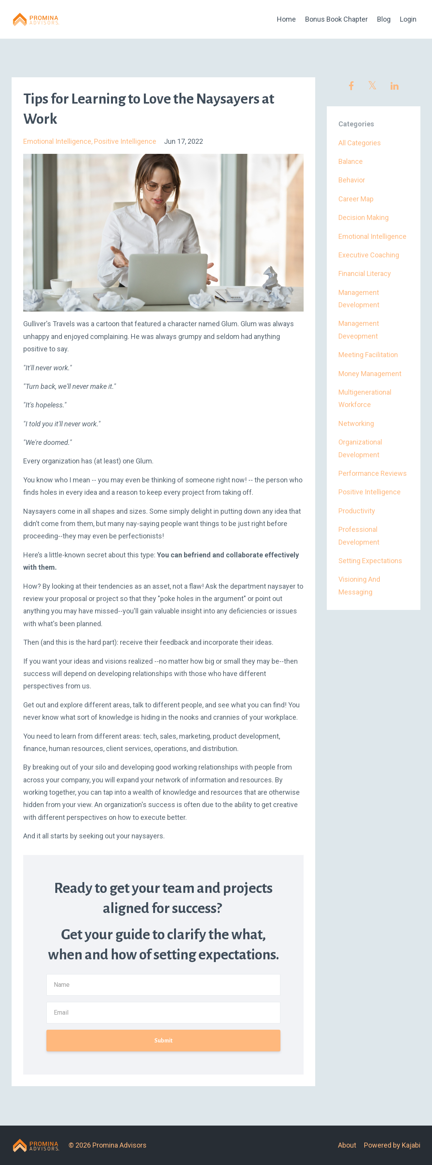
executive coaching (368, 255)
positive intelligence (125, 141)
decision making (363, 217)
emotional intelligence (57, 141)
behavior (351, 180)
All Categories (359, 143)
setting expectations (370, 561)
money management (369, 374)
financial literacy (364, 273)
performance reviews (372, 473)
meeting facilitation (368, 355)
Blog (384, 19)
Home (286, 19)
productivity (356, 511)
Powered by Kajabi (392, 1145)
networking (356, 423)
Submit (163, 1040)
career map (356, 199)
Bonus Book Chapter (336, 19)
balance (350, 161)
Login (408, 19)
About (347, 1145)
